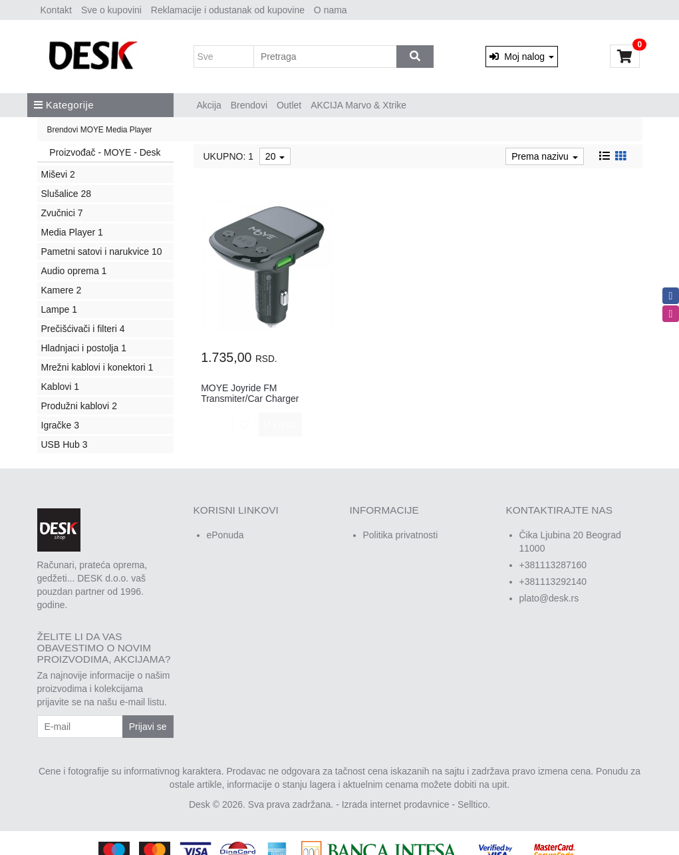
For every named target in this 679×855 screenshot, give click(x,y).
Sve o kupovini (111, 10)
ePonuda (225, 535)
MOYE (92, 129)
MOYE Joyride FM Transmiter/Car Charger (250, 393)
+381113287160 (553, 565)
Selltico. (474, 804)
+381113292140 (553, 581)
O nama (330, 10)
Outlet (289, 105)
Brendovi (249, 105)
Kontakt (56, 10)
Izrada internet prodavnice (396, 804)
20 (275, 156)
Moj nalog (521, 56)
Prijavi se (148, 726)
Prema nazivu (544, 156)
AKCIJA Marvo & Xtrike (358, 105)
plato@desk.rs (549, 598)
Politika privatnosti (400, 535)
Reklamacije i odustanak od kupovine (228, 10)
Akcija (209, 105)
